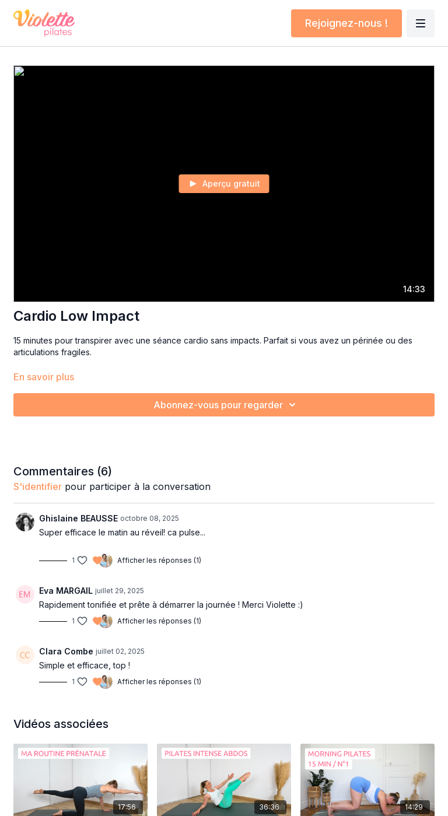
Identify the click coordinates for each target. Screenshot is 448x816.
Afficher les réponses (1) (159, 560)
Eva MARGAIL (66, 591)
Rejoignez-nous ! (346, 23)
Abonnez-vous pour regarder (226, 405)
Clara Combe (66, 651)
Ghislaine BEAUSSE (78, 518)
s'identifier (37, 486)
